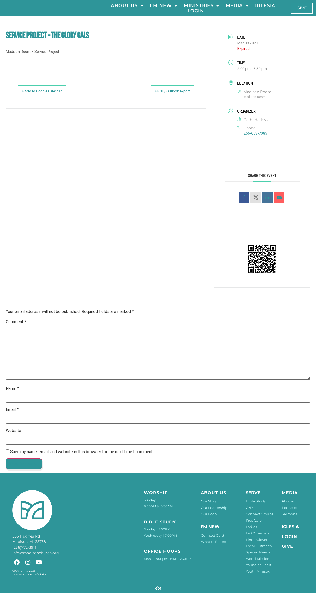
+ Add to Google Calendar (47, 97)
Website (13, 437)
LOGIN (196, 14)
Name (12, 395)
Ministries (201, 9)
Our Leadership (214, 514)
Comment (16, 328)
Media (237, 9)
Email (12, 416)
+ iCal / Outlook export (167, 97)
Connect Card (212, 542)
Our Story (209, 508)
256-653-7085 (255, 140)
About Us (127, 9)
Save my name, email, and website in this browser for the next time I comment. (81, 458)
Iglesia (265, 9)
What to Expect (214, 548)
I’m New (164, 9)
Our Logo (209, 520)
